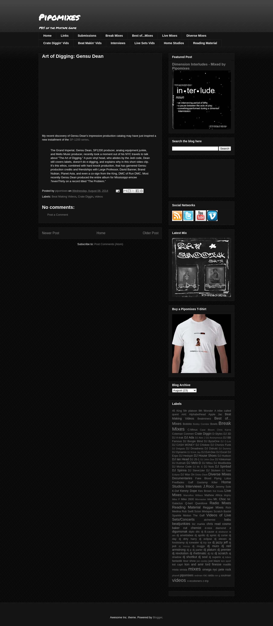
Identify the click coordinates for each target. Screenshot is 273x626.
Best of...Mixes (142, 35)
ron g (217, 575)
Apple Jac (215, 414)
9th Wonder (206, 410)
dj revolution (180, 553)
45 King (177, 410)
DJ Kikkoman (223, 459)
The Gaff (199, 515)
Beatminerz (204, 418)
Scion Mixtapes (203, 511)
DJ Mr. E (198, 466)
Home (47, 35)
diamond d (223, 528)
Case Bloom (207, 429)
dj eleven (220, 538)
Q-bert (189, 503)
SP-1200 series (79, 139)
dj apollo (200, 535)
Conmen (189, 433)
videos (99, 196)
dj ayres (211, 535)
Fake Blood (203, 478)
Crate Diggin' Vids (56, 43)
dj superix (215, 557)
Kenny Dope (188, 490)
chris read (214, 524)
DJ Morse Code (182, 466)
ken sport (226, 561)
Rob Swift (187, 511)
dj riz (210, 553)
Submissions (87, 35)
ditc (198, 531)
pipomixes (186, 575)
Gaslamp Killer (207, 482)
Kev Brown (205, 490)
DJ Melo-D (194, 463)
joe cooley (202, 561)
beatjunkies (181, 524)
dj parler (197, 549)
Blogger (157, 617)
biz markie (198, 524)
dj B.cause (207, 531)
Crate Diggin (85, 196)
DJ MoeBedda (222, 463)
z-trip (206, 581)
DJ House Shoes (205, 455)
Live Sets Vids (145, 43)
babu (227, 519)
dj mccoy (184, 546)
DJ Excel (221, 452)
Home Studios (174, 43)
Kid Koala (218, 491)
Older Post (150, 233)
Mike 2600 (187, 499)
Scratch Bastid (222, 511)
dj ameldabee (185, 535)
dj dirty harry (188, 538)
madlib (227, 564)
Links (65, 35)
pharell (175, 575)
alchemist (209, 519)
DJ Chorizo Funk (221, 444)
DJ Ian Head (180, 459)
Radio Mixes (220, 503)
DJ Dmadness (194, 448)
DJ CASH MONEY (183, 444)
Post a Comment (57, 214)
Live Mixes (169, 35)
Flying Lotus (222, 478)
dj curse (223, 535)
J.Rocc (208, 486)
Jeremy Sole (223, 486)
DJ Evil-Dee (208, 452)
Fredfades (178, 482)
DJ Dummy (225, 448)
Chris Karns (224, 429)
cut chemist (192, 528)
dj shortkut (190, 557)
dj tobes (226, 557)
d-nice (208, 528)
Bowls (214, 424)
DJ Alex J (200, 437)
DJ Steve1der (196, 470)
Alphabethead (197, 414)
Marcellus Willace (193, 495)
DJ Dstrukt (211, 448)
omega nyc (209, 569)
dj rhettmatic (198, 553)
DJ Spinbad (223, 466)
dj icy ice (205, 542)
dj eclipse (205, 538)
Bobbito (187, 424)
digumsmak (179, 531)
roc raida (208, 575)
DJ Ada (189, 437)
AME (183, 414)
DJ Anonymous (214, 437)
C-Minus (192, 429)
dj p (189, 549)
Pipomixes (59, 17)
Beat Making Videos (64, 196)
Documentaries (182, 478)
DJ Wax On (188, 474)
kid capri (177, 564)
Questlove (201, 503)
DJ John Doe (207, 459)
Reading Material (205, 43)
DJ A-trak (177, 437)
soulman (226, 575)
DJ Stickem (213, 470)
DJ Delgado (178, 448)
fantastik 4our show (184, 560)
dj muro (213, 546)
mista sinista (179, 569)
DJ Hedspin (186, 455)
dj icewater (192, 542)
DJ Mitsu (207, 463)
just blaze (214, 560)
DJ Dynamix (179, 452)
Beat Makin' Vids (90, 43)
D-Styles (217, 433)
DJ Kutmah (179, 463)
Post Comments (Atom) (108, 244)
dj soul (203, 557)
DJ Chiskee (202, 444)
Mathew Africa (213, 495)
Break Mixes (114, 35)
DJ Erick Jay (194, 452)
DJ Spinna (179, 470)
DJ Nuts (209, 466)
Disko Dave (201, 474)
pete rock (224, 569)
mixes (194, 569)
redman (198, 575)
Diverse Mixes (196, 35)
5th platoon (190, 410)
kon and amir (193, 564)
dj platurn (210, 549)
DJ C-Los (226, 441)
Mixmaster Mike (203, 499)
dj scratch (221, 553)
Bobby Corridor (201, 424)
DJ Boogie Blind (193, 441)
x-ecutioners (194, 581)
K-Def (175, 490)
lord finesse (213, 564)
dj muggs (198, 546)
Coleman (177, 433)
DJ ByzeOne (212, 441)
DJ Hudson (224, 455)
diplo (192, 531)
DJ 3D (227, 433)
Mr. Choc (219, 499)
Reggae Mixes (213, 507)
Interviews (118, 43)
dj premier (224, 549)
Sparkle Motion (181, 515)
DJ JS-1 (194, 459)
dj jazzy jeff (220, 542)
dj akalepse (221, 531)
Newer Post (50, 233)
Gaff (190, 482)
